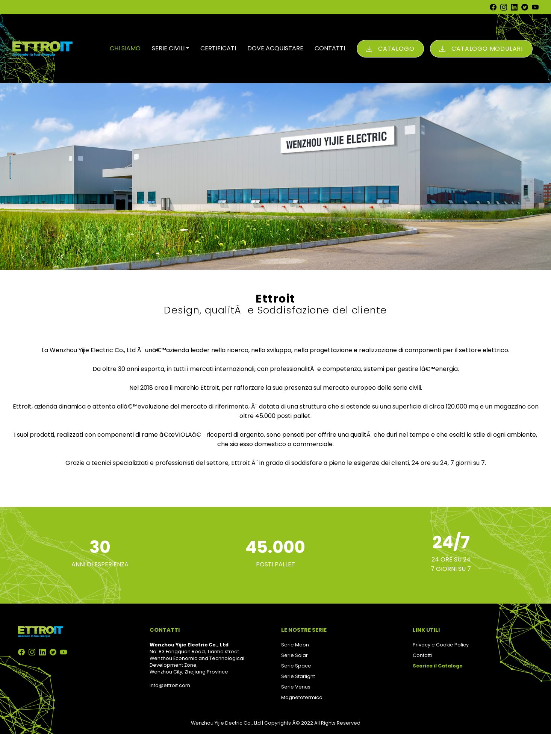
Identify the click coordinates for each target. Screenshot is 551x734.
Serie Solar (294, 655)
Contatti (422, 655)
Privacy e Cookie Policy (441, 645)
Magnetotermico (301, 697)
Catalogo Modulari (487, 48)
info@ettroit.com (170, 685)
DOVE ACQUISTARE (275, 48)
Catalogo (396, 48)
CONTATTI (330, 48)
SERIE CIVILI (168, 48)
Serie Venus (295, 687)
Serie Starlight (298, 676)
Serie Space (296, 666)
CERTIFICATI (218, 48)
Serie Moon (295, 645)
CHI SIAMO (125, 48)
